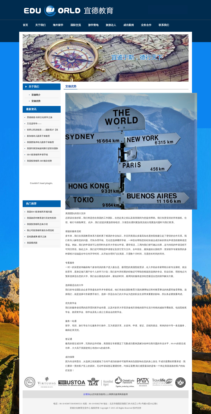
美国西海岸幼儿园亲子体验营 (40, 142)
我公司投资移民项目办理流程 (40, 230)
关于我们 (40, 25)
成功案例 (128, 25)
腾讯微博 (115, 394)
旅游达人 (111, 25)
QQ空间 (93, 394)
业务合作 (146, 25)
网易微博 (123, 394)
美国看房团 (32, 243)
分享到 (86, 394)
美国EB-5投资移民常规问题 (39, 212)
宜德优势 (35, 101)
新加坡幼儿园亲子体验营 (38, 136)
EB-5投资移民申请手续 (37, 154)
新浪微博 (101, 394)
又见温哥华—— (34, 123)
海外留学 (58, 25)
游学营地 (93, 25)
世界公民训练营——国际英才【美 (42, 130)
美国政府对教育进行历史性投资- (42, 218)
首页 (25, 25)
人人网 (108, 394)
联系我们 (164, 25)
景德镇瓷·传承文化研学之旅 (39, 117)
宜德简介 (35, 95)
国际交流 (76, 25)
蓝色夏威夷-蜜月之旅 (36, 236)
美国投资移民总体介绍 (37, 224)
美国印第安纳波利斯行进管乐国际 (42, 148)
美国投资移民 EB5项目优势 (39, 161)
